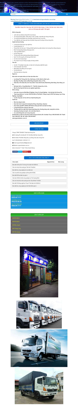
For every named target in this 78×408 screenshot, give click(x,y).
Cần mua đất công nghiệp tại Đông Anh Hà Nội (23, 172)
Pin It (29, 151)
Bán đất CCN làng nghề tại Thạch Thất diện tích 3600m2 (26, 183)
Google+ (25, 151)
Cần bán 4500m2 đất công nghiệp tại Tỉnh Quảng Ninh (25, 178)
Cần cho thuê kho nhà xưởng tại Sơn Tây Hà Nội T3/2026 (26, 180)
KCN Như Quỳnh (16, 225)
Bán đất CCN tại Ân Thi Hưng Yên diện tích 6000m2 (25, 164)
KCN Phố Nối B (15, 221)
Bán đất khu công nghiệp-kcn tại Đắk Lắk (22, 170)
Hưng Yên (23, 27)
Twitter (20, 151)
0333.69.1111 (16, 197)
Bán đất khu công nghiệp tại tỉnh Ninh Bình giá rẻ (24, 186)
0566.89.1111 (16, 206)
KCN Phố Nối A (16, 218)
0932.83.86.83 (17, 202)
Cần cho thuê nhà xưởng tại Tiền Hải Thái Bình (23, 167)
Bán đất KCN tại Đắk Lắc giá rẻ (19, 175)
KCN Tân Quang (16, 232)
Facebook (15, 151)
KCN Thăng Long (16, 228)
